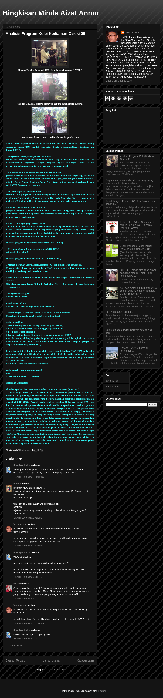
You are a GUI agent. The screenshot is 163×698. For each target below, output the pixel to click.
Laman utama (51, 660)
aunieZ (17, 483)
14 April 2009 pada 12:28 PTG (28, 545)
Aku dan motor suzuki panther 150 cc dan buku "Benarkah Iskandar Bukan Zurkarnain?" (138, 291)
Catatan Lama (85, 660)
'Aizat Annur (20, 524)
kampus (110, 380)
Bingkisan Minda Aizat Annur (51, 13)
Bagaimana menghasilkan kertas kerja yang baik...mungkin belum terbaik (129, 181)
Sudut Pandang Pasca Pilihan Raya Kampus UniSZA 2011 (136, 247)
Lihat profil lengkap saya (119, 80)
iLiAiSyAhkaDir (21, 465)
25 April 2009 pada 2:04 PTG (28, 638)
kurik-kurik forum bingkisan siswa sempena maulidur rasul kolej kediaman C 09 (138, 273)
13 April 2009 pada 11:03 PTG (28, 477)
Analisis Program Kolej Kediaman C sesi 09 (45, 33)
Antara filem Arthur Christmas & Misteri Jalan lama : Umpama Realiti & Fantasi (137, 225)
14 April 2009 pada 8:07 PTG (28, 598)
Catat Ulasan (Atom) (55, 669)
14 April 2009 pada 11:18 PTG (28, 623)
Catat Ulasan (16, 645)
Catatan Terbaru (15, 660)
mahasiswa (112, 386)
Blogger (102, 691)
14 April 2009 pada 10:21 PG (27, 517)
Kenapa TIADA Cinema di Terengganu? (134, 349)
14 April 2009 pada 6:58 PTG (28, 577)
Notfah (17, 583)
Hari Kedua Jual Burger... (119, 311)
